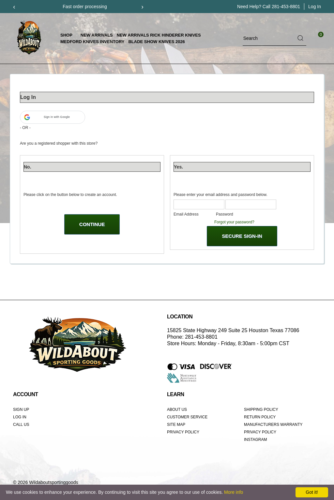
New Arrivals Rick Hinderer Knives (159, 35)
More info (233, 492)
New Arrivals (97, 35)
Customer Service (187, 417)
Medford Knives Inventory (92, 41)
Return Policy (260, 417)
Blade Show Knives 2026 (156, 41)
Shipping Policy (261, 409)
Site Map (176, 424)
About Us (177, 409)
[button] (52, 117)
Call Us (21, 424)
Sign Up (21, 409)
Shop (68, 35)
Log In (19, 417)
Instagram (255, 439)
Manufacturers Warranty (273, 424)
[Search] (269, 38)
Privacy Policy (183, 432)
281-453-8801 (286, 6)
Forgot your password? (234, 222)
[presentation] (14, 6)
